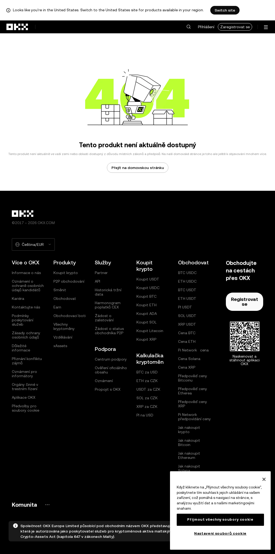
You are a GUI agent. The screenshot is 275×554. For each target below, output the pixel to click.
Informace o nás (26, 273)
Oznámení (104, 381)
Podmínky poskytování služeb (22, 320)
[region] (220, 510)
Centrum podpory (111, 359)
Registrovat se (244, 301)
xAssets (60, 346)
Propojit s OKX (108, 389)
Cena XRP (186, 367)
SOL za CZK (147, 398)
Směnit (59, 290)
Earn (57, 307)
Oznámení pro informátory (24, 373)
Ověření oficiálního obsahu (111, 370)
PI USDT (185, 307)
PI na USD (144, 415)
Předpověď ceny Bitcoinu (192, 378)
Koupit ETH (146, 305)
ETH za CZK (147, 381)
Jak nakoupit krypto (189, 429)
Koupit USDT (147, 279)
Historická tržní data (108, 292)
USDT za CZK (148, 389)
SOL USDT (187, 316)
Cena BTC (187, 333)
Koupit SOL (146, 322)
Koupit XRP (146, 339)
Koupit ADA (146, 313)
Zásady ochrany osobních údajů (26, 335)
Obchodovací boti (69, 316)
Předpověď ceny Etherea (192, 391)
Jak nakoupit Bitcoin (189, 442)
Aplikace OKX (23, 397)
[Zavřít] (264, 479)
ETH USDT (187, 298)
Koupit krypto (65, 273)
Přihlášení (206, 27)
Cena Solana (189, 359)
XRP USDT (187, 324)
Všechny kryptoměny (64, 326)
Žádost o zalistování (104, 318)
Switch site (225, 10)
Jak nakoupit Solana (189, 468)
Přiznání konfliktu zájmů (27, 361)
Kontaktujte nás (26, 307)
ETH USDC (187, 281)
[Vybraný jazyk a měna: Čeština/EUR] (33, 244)
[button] (188, 27)
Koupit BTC (146, 296)
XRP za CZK (146, 406)
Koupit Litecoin (149, 331)
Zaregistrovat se (235, 27)
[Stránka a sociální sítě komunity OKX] (47, 505)
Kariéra (18, 298)
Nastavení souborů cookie (220, 533)
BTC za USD (147, 372)
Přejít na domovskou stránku (137, 168)
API (97, 281)
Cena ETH (187, 341)
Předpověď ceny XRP (192, 404)
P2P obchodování (68, 281)
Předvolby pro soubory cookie (25, 408)
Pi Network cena (193, 350)
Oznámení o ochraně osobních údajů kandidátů (28, 285)
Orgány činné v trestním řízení (25, 386)
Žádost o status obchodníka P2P (109, 330)
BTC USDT (187, 290)
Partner (101, 273)
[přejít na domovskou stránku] (17, 27)
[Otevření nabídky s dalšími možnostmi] (266, 27)
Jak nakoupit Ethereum (189, 455)
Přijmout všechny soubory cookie (220, 519)
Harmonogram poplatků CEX (108, 305)
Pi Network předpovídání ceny (194, 416)
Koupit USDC (148, 288)
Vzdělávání (62, 337)
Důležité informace (21, 348)
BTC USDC (187, 273)
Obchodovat (64, 298)
